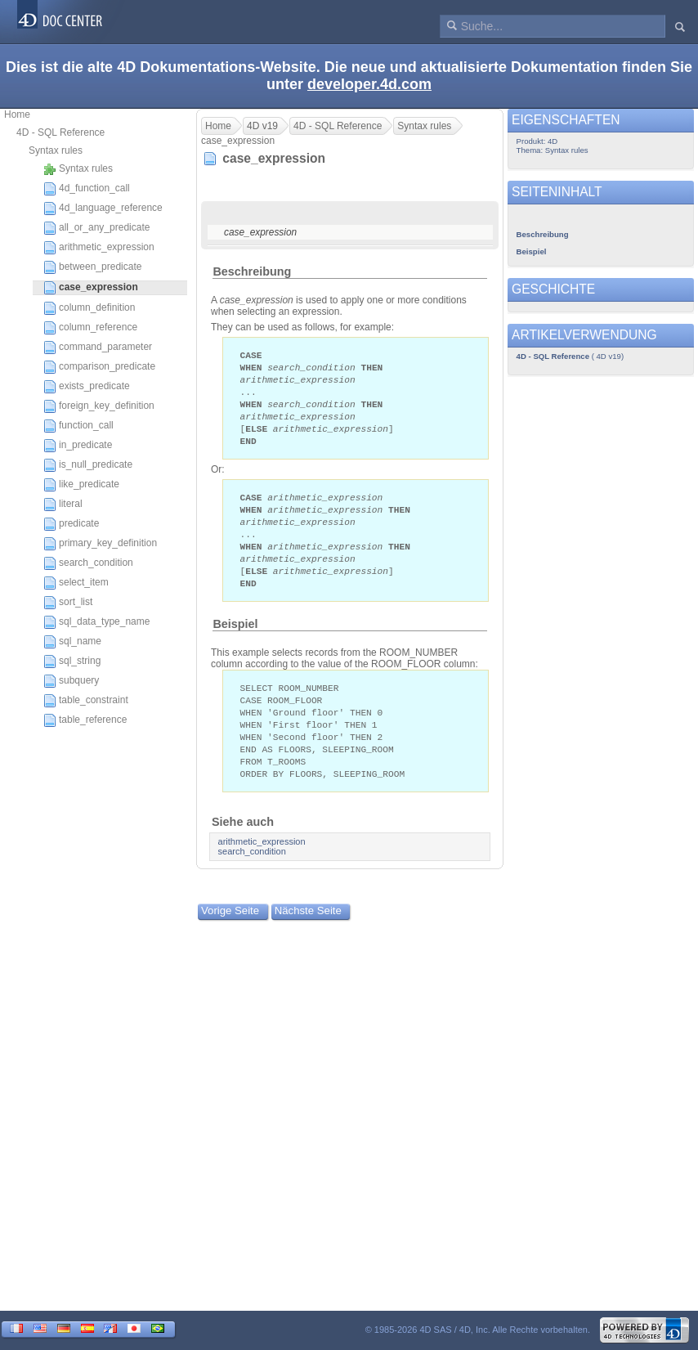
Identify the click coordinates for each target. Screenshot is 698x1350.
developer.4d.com (369, 84)
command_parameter (97, 347)
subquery (71, 681)
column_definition (89, 308)
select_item (76, 583)
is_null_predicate (87, 465)
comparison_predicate (99, 367)
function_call (78, 426)
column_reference (90, 327)
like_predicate (81, 484)
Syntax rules (56, 150)
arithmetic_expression (98, 247)
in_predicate (77, 445)
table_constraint (85, 700)
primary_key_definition (100, 543)
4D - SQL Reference (60, 132)
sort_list (67, 602)
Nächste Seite (308, 930)
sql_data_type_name (96, 622)
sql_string (72, 661)
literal (63, 504)
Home (17, 114)
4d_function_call (86, 188)
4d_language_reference (103, 208)
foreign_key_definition (98, 406)
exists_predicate (86, 386)
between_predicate (92, 267)
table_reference (85, 720)
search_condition (88, 563)
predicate (71, 524)
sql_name (72, 641)
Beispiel (235, 637)
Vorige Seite (230, 930)
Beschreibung (252, 271)
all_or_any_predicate (96, 228)
